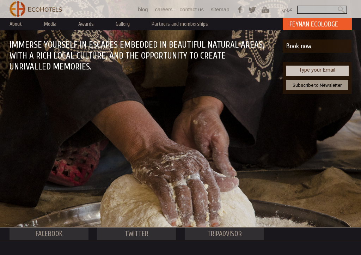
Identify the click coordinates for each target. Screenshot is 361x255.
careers (164, 9)
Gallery (123, 24)
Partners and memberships (180, 24)
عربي (287, 9)
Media (50, 24)
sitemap (220, 9)
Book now (298, 46)
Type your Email (317, 70)
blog (143, 9)
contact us (192, 9)
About (16, 24)
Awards (86, 24)
